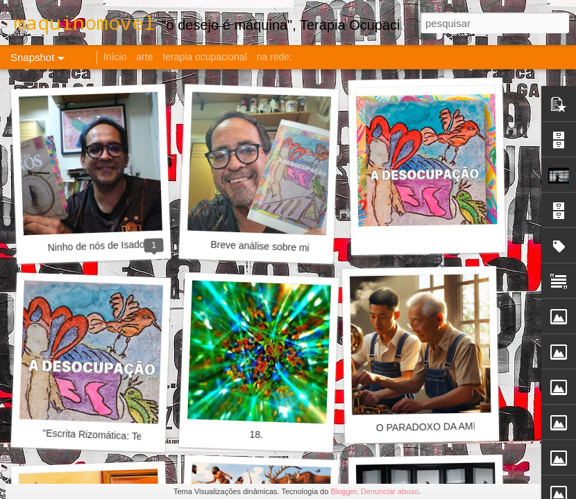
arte (144, 56)
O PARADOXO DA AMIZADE (439, 426)
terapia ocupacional (204, 56)
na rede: (274, 56)
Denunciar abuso (389, 491)
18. (256, 435)
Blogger (343, 491)
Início (114, 56)
